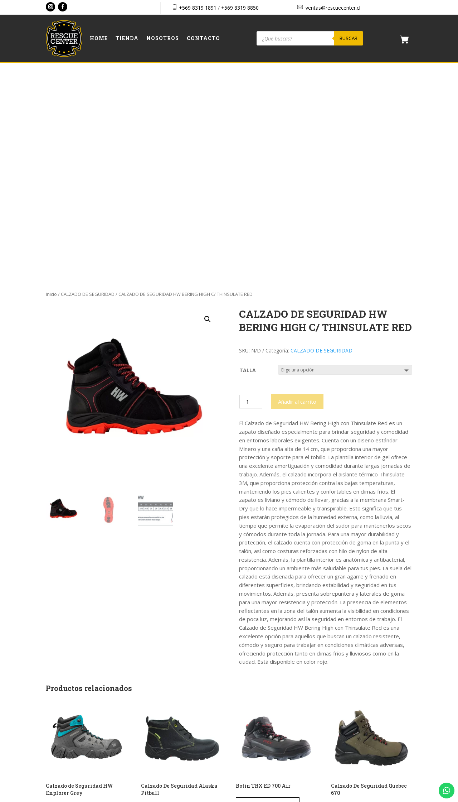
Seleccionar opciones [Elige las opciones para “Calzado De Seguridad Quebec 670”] (362, 602)
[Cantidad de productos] (250, 193)
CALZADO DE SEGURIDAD (87, 85)
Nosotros (162, 39)
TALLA (247, 161)
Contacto (203, 39)
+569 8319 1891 (197, 7)
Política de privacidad (358, 740)
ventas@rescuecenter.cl (333, 7)
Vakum (272, 797)
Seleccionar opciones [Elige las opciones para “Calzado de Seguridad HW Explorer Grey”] (77, 602)
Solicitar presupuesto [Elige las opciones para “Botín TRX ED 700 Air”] (268, 595)
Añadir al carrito (297, 192)
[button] (207, 110)
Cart (339, 693)
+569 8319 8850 (240, 7)
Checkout (345, 709)
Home (99, 39)
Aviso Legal (347, 724)
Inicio (51, 85)
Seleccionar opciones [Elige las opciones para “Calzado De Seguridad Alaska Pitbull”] (172, 602)
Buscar (348, 38)
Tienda (127, 39)
